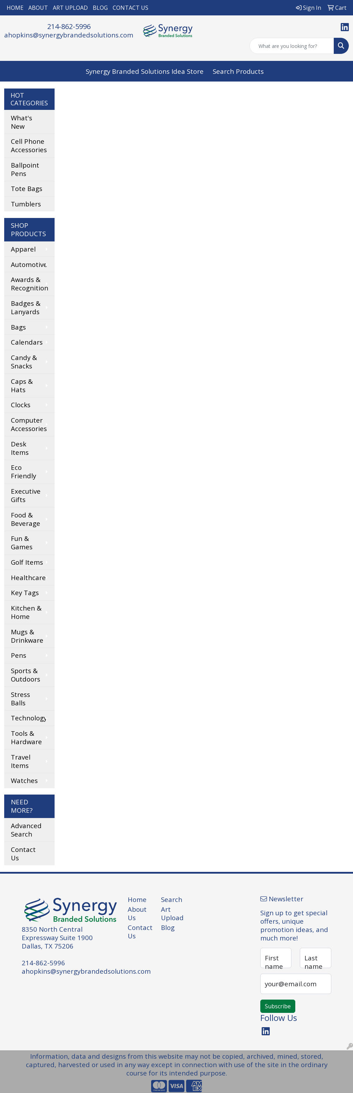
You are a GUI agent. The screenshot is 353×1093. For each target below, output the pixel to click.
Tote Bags (26, 188)
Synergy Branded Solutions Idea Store (145, 71)
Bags (18, 327)
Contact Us (23, 853)
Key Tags (25, 592)
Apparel (23, 249)
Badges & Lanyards (26, 307)
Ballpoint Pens (25, 169)
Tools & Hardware (26, 737)
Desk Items (20, 448)
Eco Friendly (23, 471)
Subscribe (278, 1006)
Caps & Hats (22, 385)
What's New (21, 122)
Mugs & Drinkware (27, 635)
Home (137, 899)
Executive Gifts (26, 495)
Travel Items (20, 761)
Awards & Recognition (29, 283)
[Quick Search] (291, 46)
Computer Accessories (29, 424)
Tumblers (26, 203)
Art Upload (172, 913)
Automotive (29, 264)
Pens (18, 655)
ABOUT (38, 8)
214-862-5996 (69, 26)
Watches (24, 780)
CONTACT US (130, 8)
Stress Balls (20, 698)
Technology (29, 717)
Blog (168, 927)
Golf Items (27, 562)
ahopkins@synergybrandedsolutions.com (68, 34)
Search (171, 899)
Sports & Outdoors (25, 674)
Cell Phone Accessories (29, 145)
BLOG (100, 8)
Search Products (238, 71)
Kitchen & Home (26, 612)
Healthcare (28, 577)
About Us (137, 913)
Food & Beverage (25, 519)
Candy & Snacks (24, 361)
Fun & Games (22, 542)
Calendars (27, 342)
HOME (15, 8)
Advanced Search (26, 829)
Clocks (20, 404)
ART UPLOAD (70, 8)
